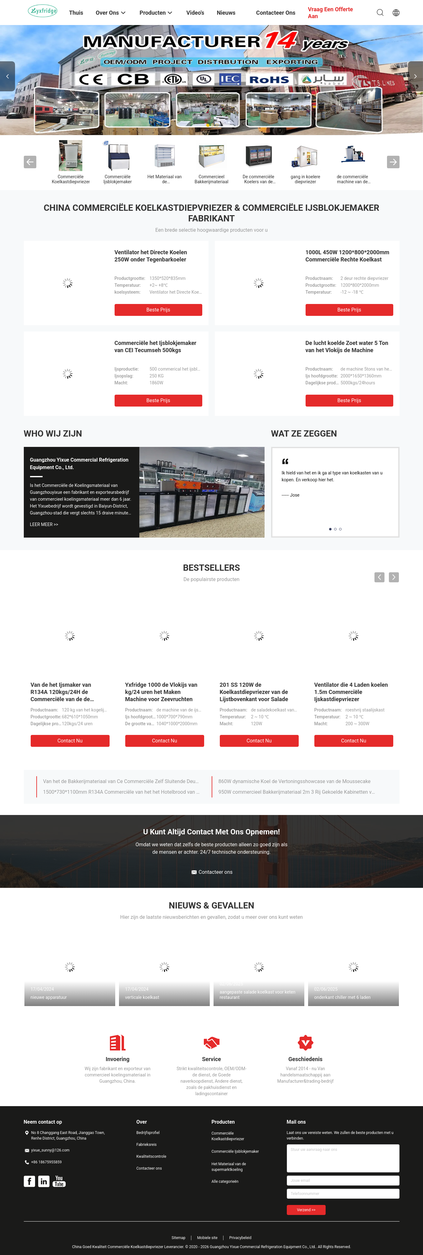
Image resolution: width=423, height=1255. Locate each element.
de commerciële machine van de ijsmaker (352, 181)
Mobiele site (207, 1238)
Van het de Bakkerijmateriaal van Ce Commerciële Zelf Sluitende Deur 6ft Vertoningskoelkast (121, 781)
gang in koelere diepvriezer (305, 179)
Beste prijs (158, 310)
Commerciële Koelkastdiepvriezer (71, 179)
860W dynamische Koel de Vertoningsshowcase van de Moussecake (295, 781)
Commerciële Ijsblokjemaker (117, 179)
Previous (7, 76)
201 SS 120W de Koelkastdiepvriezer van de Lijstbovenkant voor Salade (254, 691)
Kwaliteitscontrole (152, 1156)
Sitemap (178, 1238)
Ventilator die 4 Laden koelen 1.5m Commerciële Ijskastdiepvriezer (351, 691)
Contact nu (69, 741)
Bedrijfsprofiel (148, 1133)
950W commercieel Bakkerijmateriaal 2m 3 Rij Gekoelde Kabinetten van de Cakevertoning (297, 792)
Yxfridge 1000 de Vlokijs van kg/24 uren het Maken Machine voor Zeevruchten (161, 691)
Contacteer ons (149, 1168)
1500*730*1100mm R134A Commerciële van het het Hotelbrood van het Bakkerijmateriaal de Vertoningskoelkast (121, 792)
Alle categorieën (225, 1181)
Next (415, 76)
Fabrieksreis (147, 1144)
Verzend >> (306, 1210)
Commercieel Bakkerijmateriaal (212, 179)
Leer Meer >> (44, 524)
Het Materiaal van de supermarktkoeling (164, 181)
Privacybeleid (240, 1238)
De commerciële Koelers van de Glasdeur (258, 181)
